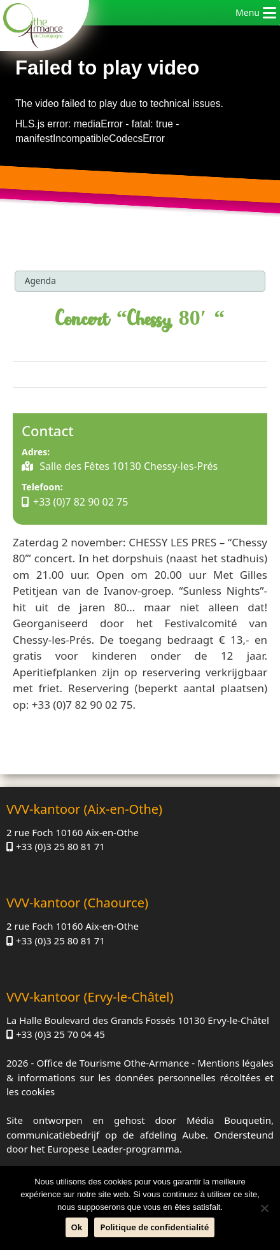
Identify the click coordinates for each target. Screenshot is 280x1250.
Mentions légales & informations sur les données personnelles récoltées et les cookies (140, 1077)
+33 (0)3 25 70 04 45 (60, 1034)
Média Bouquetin (228, 1120)
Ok (77, 1227)
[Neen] (264, 1208)
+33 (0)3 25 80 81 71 (60, 846)
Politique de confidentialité (154, 1227)
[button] (247, 12)
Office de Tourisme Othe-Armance (112, 1062)
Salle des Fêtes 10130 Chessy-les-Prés (127, 466)
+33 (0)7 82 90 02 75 (80, 502)
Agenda (40, 280)
